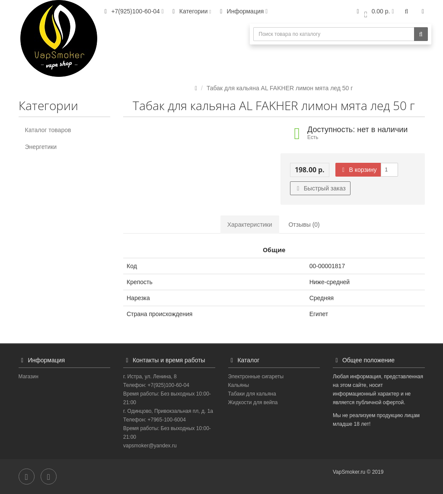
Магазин (28, 377)
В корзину (358, 169)
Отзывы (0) (303, 224)
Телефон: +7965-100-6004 (154, 420)
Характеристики (249, 224)
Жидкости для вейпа (253, 402)
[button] (374, 12)
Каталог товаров (48, 130)
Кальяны (238, 385)
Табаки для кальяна (252, 394)
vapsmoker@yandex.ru (150, 446)
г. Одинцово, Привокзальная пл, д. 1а (168, 411)
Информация (242, 11)
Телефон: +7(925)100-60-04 (156, 385)
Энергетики (41, 146)
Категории (190, 11)
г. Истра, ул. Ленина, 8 (150, 377)
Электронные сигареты (256, 377)
